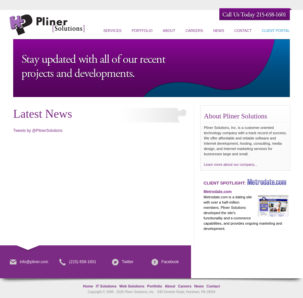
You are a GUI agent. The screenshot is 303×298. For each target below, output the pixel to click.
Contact (243, 31)
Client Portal (276, 31)
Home (88, 286)
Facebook (165, 262)
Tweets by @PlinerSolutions (38, 130)
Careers (194, 31)
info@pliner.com (29, 262)
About (169, 31)
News (218, 31)
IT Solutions (106, 286)
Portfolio (142, 31)
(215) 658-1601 (77, 262)
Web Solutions (131, 286)
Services (112, 31)
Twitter (122, 262)
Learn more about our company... (230, 164)
